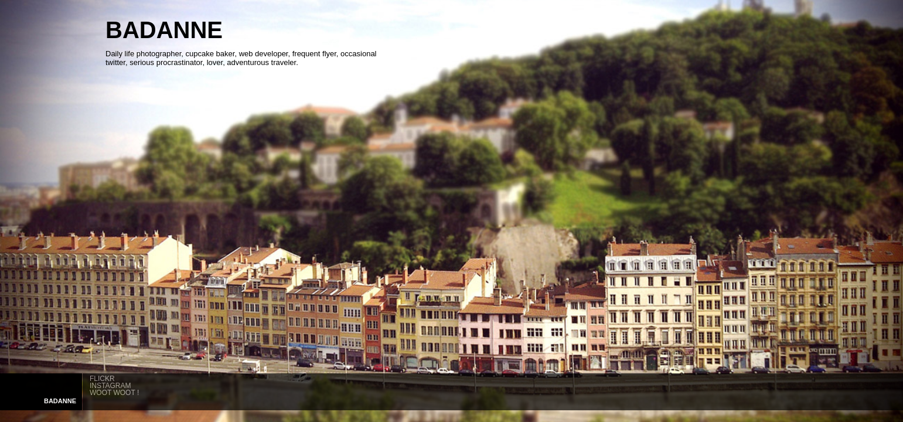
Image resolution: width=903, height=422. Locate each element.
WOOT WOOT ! (114, 392)
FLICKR (102, 378)
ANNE (60, 400)
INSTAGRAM (110, 385)
